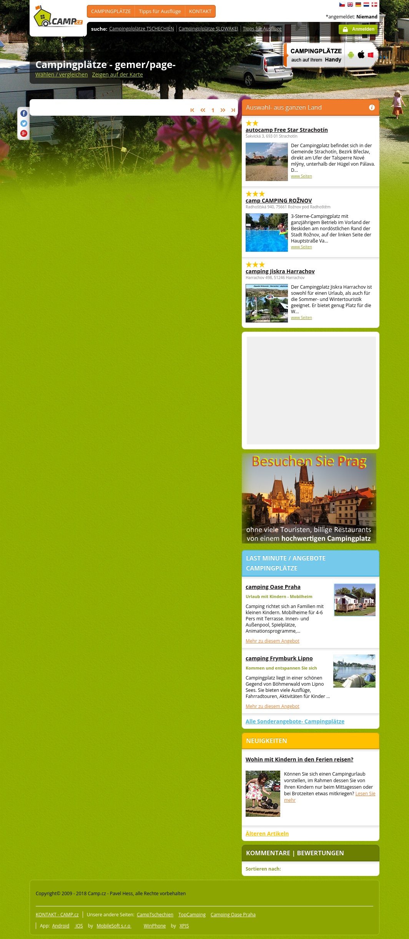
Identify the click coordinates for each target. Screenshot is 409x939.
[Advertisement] (311, 390)
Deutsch (358, 4)
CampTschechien (155, 914)
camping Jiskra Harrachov (280, 271)
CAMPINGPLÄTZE (111, 11)
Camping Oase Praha (233, 914)
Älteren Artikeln (267, 833)
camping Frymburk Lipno (279, 658)
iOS (79, 925)
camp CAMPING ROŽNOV (279, 200)
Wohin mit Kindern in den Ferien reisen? (299, 759)
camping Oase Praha (273, 586)
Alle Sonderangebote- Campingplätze (295, 721)
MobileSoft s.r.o (113, 925)
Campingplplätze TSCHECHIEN (141, 28)
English (350, 4)
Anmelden (363, 29)
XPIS (184, 925)
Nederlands (366, 4)
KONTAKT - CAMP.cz (57, 914)
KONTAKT (200, 11)
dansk (374, 4)
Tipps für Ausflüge (160, 11)
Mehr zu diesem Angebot (272, 641)
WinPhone (155, 925)
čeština (342, 4)
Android (61, 925)
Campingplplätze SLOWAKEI (208, 28)
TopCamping (192, 914)
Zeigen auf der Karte (117, 74)
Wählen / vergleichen (61, 74)
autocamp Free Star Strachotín (287, 129)
